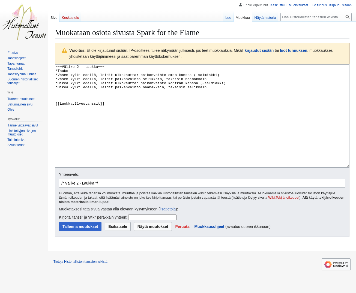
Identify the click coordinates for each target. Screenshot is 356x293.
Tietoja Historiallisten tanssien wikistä (80, 282)
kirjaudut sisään (259, 50)
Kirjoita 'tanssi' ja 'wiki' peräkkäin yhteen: (93, 237)
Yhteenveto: (69, 195)
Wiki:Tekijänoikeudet (283, 218)
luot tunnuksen (293, 50)
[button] (182, 247)
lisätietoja (168, 229)
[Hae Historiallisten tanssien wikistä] (316, 17)
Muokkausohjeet (209, 247)
